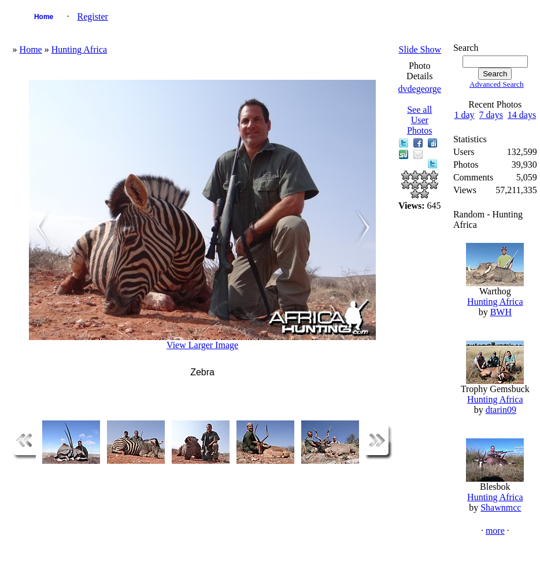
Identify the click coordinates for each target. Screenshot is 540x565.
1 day (464, 115)
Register (92, 16)
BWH (501, 312)
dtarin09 (501, 410)
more (495, 531)
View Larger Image (202, 345)
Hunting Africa (79, 49)
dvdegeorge (419, 89)
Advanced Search (496, 84)
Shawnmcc (500, 507)
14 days (522, 115)
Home (43, 17)
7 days (491, 115)
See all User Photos (419, 120)
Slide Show (420, 49)
